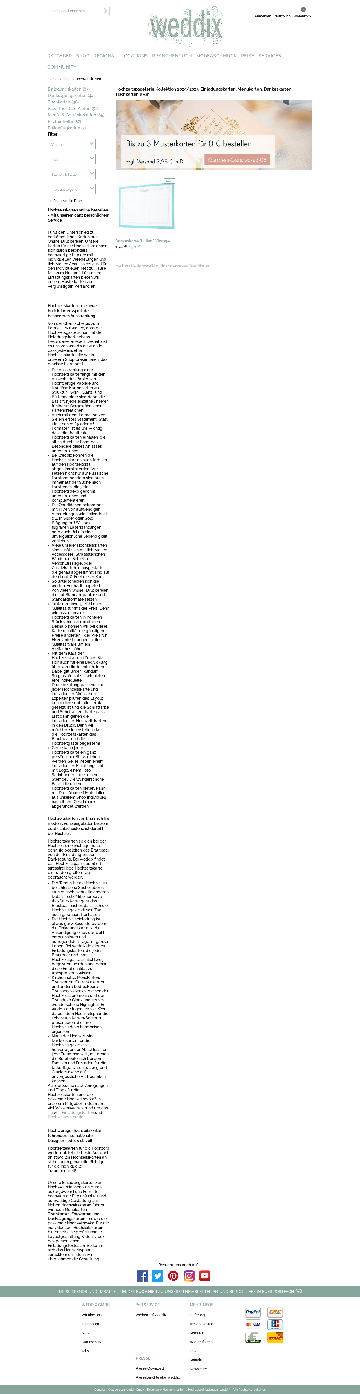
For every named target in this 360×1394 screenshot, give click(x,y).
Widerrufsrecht (202, 1342)
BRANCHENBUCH (172, 55)
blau (54, 160)
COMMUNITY (61, 67)
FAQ (193, 1351)
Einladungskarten (78, 1112)
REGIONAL (105, 55)
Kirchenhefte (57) (64, 121)
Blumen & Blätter (64, 175)
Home (52, 79)
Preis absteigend (64, 190)
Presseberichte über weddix (158, 1377)
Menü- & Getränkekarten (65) (76, 115)
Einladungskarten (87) (69, 89)
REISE (248, 55)
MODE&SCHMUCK (216, 55)
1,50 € (129, 246)
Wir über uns (92, 1315)
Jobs (85, 1351)
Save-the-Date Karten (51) (73, 108)
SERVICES (269, 55)
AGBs (86, 1333)
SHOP (82, 55)
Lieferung (197, 1315)
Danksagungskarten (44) (71, 95)
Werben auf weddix (151, 1315)
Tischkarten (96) (63, 102)
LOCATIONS (134, 55)
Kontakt (196, 1360)
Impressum (90, 1324)
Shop (66, 79)
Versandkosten (201, 1324)
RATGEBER (59, 55)
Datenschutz (92, 1342)
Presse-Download (150, 1368)
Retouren (197, 1333)
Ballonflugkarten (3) (67, 127)
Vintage (57, 145)
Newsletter (198, 1369)
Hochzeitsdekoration (67, 1117)
